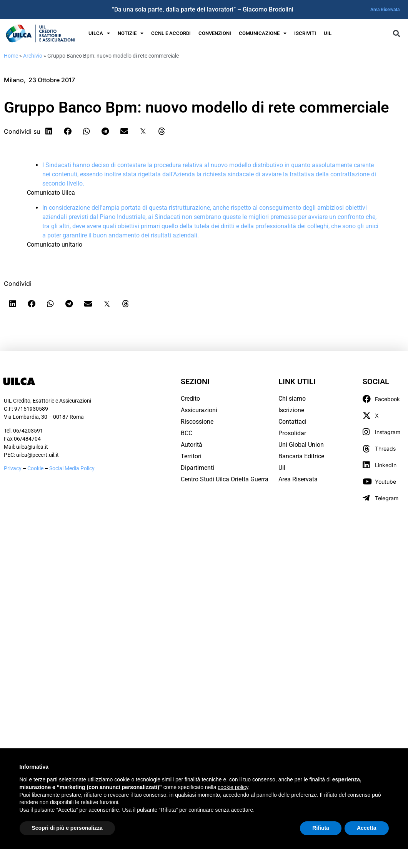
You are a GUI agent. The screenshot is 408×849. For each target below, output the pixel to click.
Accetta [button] (366, 828)
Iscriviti (305, 33)
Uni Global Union (301, 444)
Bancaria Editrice (301, 456)
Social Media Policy (72, 468)
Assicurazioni (199, 410)
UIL (327, 33)
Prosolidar (292, 433)
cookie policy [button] (233, 787)
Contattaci (292, 421)
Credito (190, 398)
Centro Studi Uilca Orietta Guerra (224, 479)
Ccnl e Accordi (171, 33)
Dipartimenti (197, 467)
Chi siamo (292, 398)
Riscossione (197, 421)
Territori (191, 456)
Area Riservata (385, 9)
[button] (396, 33)
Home (11, 56)
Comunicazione (262, 33)
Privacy (13, 468)
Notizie (130, 33)
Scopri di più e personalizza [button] (67, 828)
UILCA (99, 33)
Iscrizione (291, 410)
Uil (281, 467)
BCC (186, 433)
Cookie (36, 468)
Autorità (191, 444)
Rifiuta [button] (320, 828)
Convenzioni (214, 33)
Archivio (32, 56)
